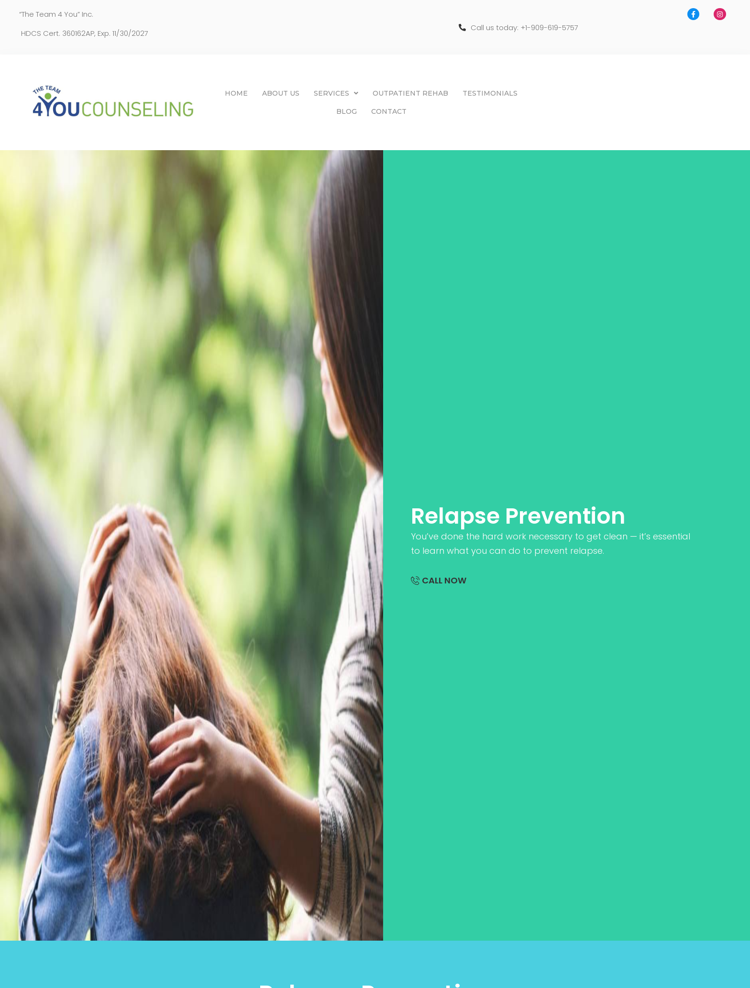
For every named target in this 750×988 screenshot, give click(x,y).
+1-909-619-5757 (549, 27)
